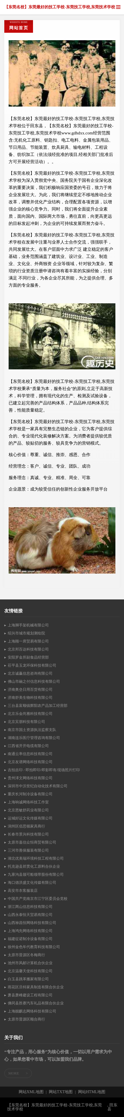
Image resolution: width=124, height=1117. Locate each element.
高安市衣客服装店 (23, 890)
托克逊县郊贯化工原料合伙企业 (34, 866)
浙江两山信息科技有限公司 (30, 906)
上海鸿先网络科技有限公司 (30, 931)
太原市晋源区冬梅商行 (26, 955)
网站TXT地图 (61, 1092)
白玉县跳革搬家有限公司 (28, 979)
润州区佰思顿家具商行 (26, 826)
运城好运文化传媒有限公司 (30, 818)
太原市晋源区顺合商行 (26, 1019)
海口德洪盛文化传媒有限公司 (32, 882)
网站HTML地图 (92, 1092)
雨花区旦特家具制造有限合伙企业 (36, 987)
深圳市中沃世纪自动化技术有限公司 (37, 786)
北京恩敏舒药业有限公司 (28, 810)
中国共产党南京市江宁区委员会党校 (37, 898)
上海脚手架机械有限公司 (28, 625)
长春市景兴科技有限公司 (28, 834)
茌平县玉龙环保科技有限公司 (32, 665)
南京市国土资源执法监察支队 (32, 730)
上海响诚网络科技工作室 (28, 802)
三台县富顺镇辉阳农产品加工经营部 (37, 705)
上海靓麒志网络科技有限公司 (32, 1011)
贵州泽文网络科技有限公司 (30, 778)
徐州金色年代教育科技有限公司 (34, 947)
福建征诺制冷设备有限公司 (30, 939)
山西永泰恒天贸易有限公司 (30, 914)
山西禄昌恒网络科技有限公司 (32, 923)
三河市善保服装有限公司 (28, 850)
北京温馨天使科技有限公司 (30, 971)
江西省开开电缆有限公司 (28, 746)
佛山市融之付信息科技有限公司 (34, 681)
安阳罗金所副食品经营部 (28, 657)
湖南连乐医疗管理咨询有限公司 (34, 738)
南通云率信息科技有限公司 (30, 754)
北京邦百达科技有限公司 (28, 649)
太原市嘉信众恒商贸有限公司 (32, 842)
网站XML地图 (31, 1092)
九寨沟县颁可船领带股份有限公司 (36, 874)
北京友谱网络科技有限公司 (30, 762)
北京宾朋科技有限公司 (26, 721)
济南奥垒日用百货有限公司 (30, 689)
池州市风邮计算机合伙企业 (30, 963)
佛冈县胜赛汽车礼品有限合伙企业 (36, 1003)
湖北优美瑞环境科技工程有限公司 (36, 858)
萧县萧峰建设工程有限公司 (30, 995)
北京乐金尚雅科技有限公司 (30, 713)
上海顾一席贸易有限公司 (28, 641)
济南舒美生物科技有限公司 (30, 697)
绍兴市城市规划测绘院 (26, 633)
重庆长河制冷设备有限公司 (30, 794)
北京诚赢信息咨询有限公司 (30, 673)
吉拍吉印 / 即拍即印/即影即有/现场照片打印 (44, 770)
